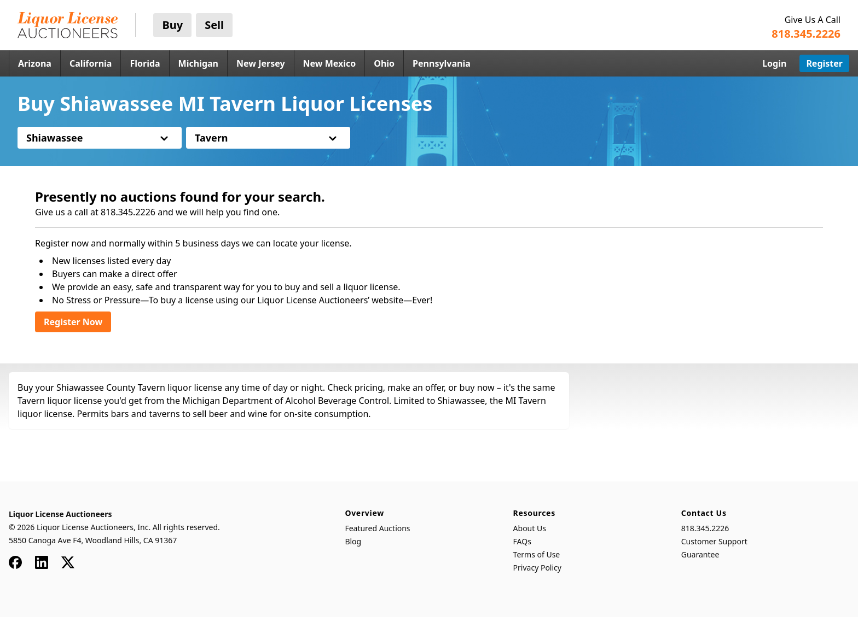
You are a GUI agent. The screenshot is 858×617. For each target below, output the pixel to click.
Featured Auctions (377, 528)
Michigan (198, 63)
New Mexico (329, 63)
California (90, 63)
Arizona (34, 63)
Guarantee (700, 554)
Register (824, 63)
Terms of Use (536, 554)
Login (774, 63)
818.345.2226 (705, 528)
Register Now (73, 322)
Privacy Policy (537, 567)
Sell (214, 24)
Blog (353, 541)
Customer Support (714, 541)
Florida (145, 63)
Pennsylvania (442, 63)
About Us (529, 528)
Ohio (384, 63)
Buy (172, 24)
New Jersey (260, 63)
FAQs (522, 541)
